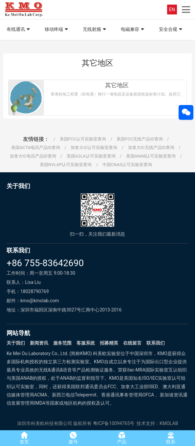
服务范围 (62, 343)
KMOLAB (169, 423)
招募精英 (109, 343)
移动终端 (57, 29)
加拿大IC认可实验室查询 (94, 147)
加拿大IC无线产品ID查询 (151, 147)
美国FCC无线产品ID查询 (139, 139)
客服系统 (85, 343)
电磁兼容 (133, 29)
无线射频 (95, 29)
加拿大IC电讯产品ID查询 (33, 156)
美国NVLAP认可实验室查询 (66, 164)
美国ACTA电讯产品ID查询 (35, 147)
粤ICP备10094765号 (114, 423)
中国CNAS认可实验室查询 (127, 164)
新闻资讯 (39, 343)
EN (172, 9)
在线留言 (132, 343)
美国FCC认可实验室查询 (83, 139)
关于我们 (16, 343)
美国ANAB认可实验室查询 (151, 156)
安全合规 (171, 29)
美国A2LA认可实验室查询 (91, 156)
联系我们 (155, 343)
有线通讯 (19, 29)
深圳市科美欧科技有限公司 (44, 423)
